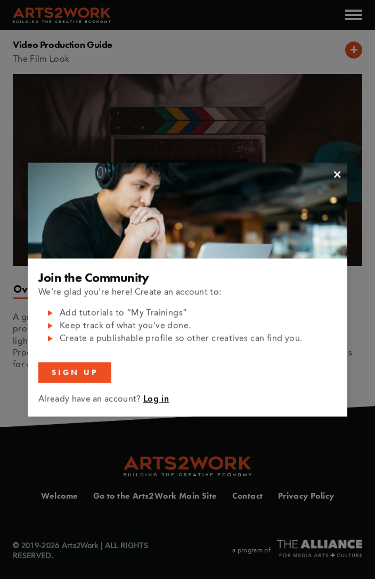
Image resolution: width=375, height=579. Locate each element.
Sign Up (75, 372)
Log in (156, 399)
